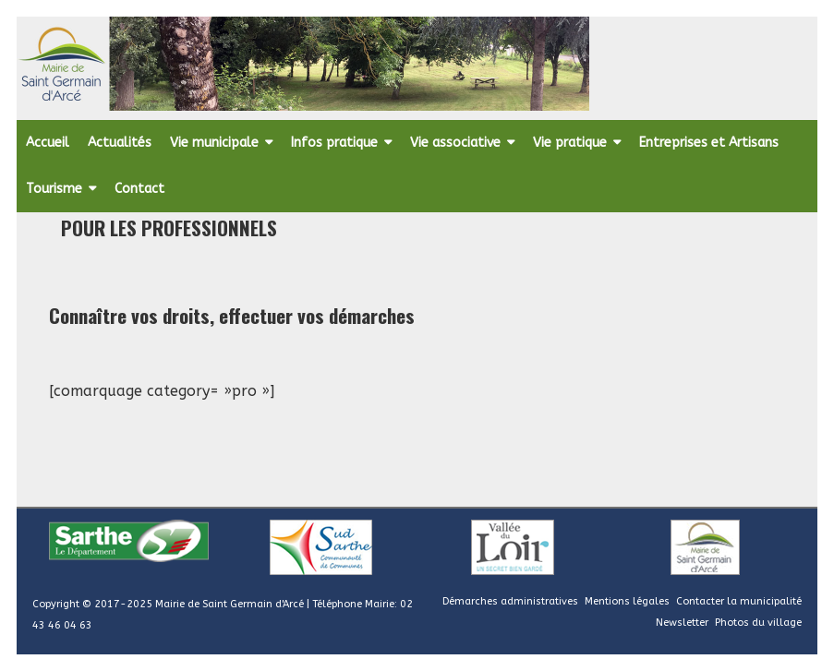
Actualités (119, 142)
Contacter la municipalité (739, 601)
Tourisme (54, 189)
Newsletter (682, 623)
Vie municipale (214, 142)
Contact (139, 189)
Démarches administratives (510, 601)
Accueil (47, 142)
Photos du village (758, 623)
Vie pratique (570, 142)
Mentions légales (627, 601)
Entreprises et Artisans (709, 142)
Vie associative (455, 142)
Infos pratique (334, 142)
